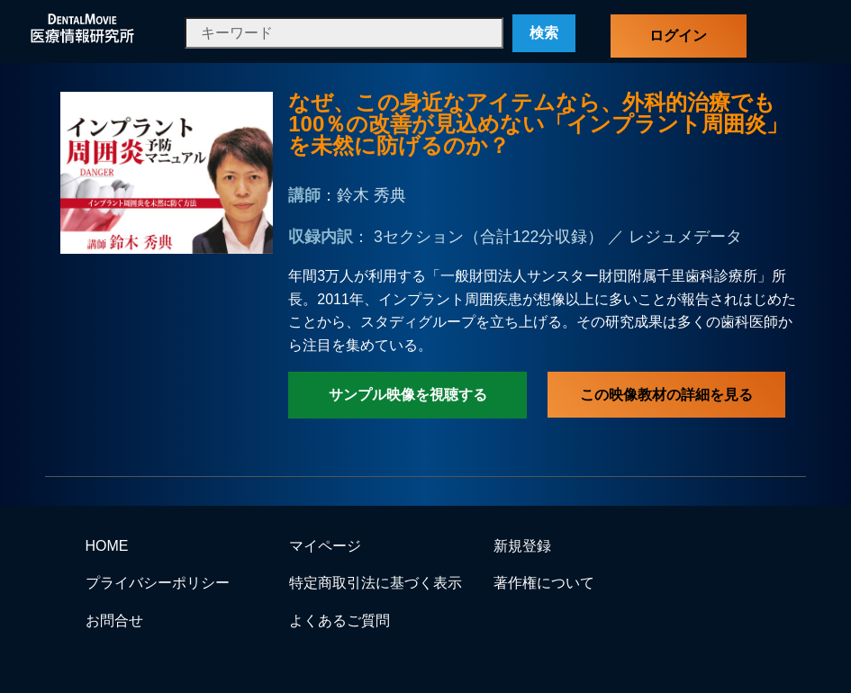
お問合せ (114, 620)
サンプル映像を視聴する (408, 394)
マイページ (325, 546)
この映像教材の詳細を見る (666, 394)
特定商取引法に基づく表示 (375, 582)
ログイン (678, 35)
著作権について (543, 582)
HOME (107, 546)
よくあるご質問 (339, 620)
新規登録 (522, 546)
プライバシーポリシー (158, 582)
